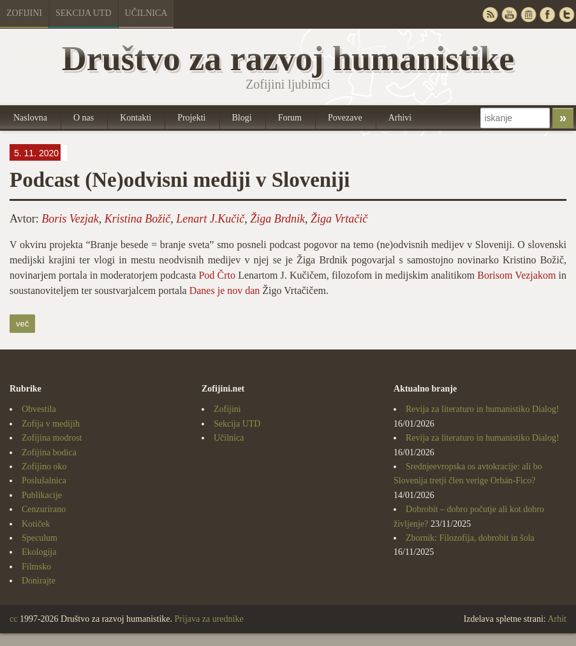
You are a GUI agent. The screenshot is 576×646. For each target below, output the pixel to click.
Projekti (191, 117)
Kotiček (36, 524)
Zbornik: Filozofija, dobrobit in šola (470, 538)
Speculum (39, 538)
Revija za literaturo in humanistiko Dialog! (482, 409)
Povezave (345, 117)
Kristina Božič (138, 218)
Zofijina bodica (49, 452)
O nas (83, 117)
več (22, 323)
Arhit (556, 619)
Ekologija (39, 552)
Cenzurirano (44, 509)
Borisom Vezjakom (516, 275)
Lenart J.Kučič (210, 218)
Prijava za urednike (209, 619)
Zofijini (24, 13)
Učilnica (146, 13)
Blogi (242, 117)
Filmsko (36, 566)
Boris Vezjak (70, 218)
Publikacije (42, 495)
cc (13, 619)
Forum (290, 117)
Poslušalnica (44, 480)
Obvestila (39, 409)
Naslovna (30, 117)
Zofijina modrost (52, 438)
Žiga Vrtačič (339, 218)
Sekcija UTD (83, 13)
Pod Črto (216, 275)
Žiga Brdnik (277, 218)
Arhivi (400, 117)
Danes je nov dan (224, 290)
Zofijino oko (44, 466)
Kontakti (135, 117)
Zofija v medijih (51, 424)
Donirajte (38, 580)
